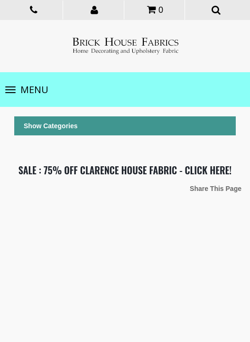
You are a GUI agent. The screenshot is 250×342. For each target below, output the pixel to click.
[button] (94, 9)
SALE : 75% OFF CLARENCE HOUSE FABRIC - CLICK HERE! (125, 170)
